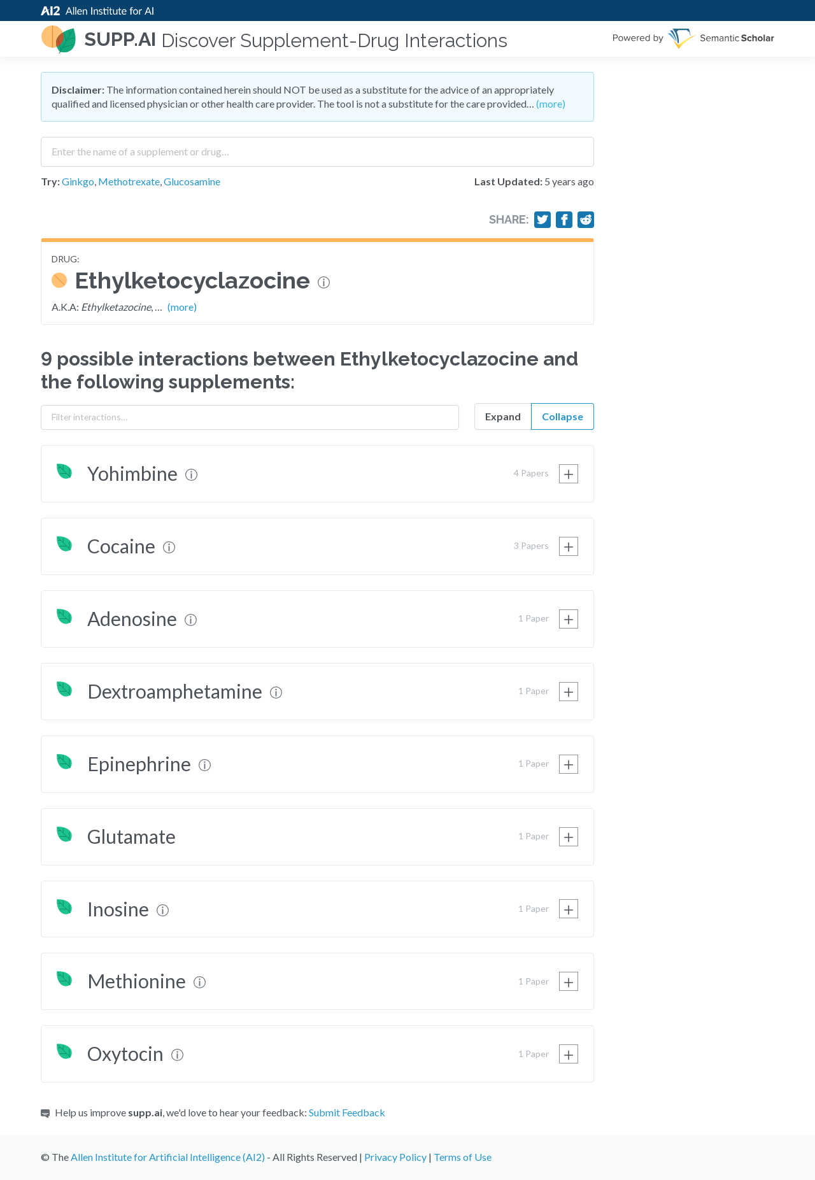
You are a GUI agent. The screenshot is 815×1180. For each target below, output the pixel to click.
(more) (550, 103)
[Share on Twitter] (542, 219)
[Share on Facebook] (564, 219)
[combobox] (317, 147)
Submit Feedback (347, 1112)
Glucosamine (192, 181)
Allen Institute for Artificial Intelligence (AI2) (168, 1157)
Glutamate (131, 836)
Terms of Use (463, 1157)
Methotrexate (129, 181)
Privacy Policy (395, 1157)
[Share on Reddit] (586, 219)
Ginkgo (78, 181)
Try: (50, 181)
